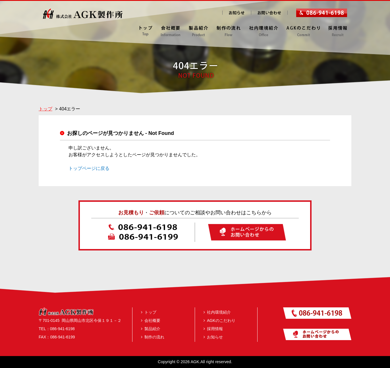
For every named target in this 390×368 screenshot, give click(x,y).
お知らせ (213, 337)
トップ (148, 312)
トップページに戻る (89, 168)
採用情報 (213, 328)
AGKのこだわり (219, 320)
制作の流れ (152, 337)
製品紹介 (150, 328)
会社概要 (150, 320)
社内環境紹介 (217, 312)
